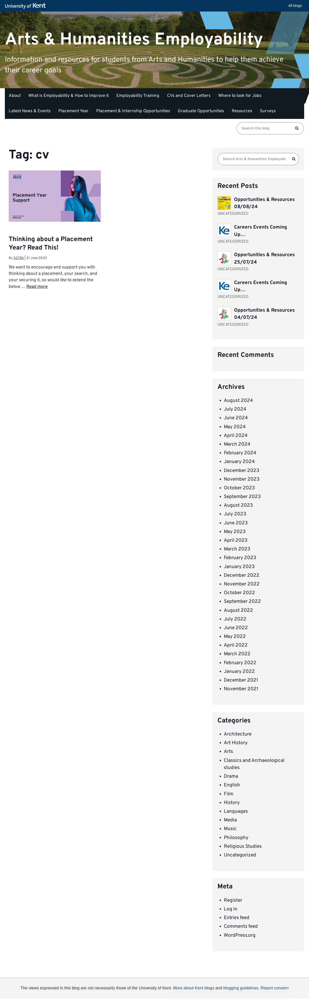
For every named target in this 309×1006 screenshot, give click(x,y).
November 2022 (242, 584)
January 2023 (239, 567)
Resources (242, 111)
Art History (236, 743)
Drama (231, 776)
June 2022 (236, 628)
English (232, 785)
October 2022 (239, 593)
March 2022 (237, 654)
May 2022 (235, 637)
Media (230, 820)
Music (230, 829)
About (15, 96)
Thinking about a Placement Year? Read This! (51, 243)
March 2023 (237, 549)
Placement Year (73, 111)
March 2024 (237, 444)
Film (228, 794)
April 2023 (235, 540)
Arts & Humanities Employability (134, 39)
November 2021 (241, 689)
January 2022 (239, 672)
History (232, 803)
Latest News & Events (30, 111)
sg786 (19, 258)
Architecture (237, 734)
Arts (228, 752)
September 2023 (242, 497)
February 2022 (240, 663)
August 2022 (238, 610)
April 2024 (236, 436)
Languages (236, 811)
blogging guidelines (240, 988)
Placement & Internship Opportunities (133, 111)
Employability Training (137, 96)
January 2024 (239, 462)
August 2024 (238, 401)
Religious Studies (243, 846)
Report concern (275, 988)
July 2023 (235, 514)
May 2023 (235, 532)
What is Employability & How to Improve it (68, 96)
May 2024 (235, 427)
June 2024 (236, 418)
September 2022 (242, 601)
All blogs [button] (295, 6)
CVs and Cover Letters (189, 96)
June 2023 (236, 523)
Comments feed (241, 926)
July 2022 (235, 619)
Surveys (268, 111)
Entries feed (236, 918)
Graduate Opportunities (201, 111)
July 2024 (235, 409)
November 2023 (241, 479)
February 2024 (240, 453)
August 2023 (238, 505)
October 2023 (239, 488)
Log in (230, 909)
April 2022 (236, 645)
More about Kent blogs (193, 988)
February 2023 (240, 558)
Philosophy (236, 838)
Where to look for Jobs (239, 96)
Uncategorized (240, 855)
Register (233, 900)
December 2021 (241, 680)
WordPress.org (240, 935)
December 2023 (241, 471)
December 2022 (241, 575)
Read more (37, 287)
